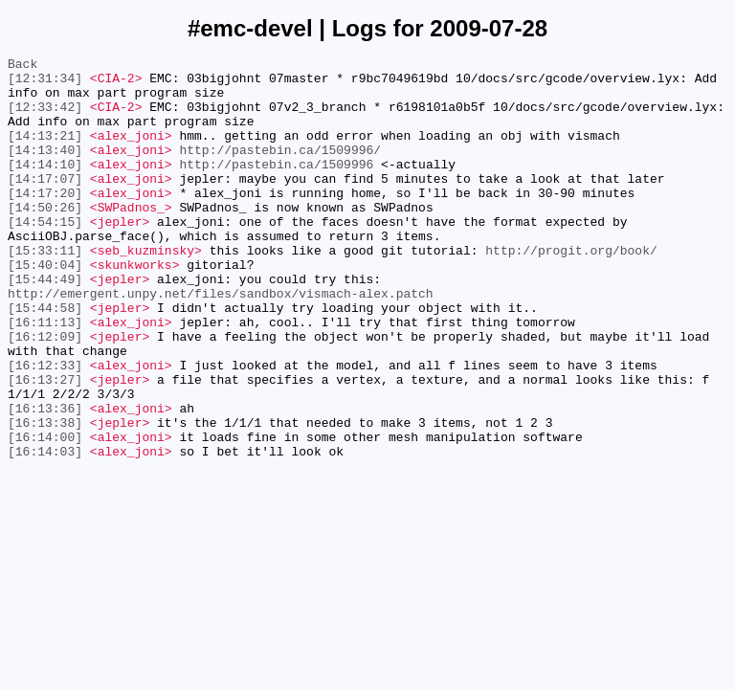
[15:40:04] (45, 307)
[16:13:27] (45, 445)
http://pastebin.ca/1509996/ (280, 169)
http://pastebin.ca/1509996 (276, 186)
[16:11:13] (45, 376)
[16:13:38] (45, 496)
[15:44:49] (45, 324)
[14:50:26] (45, 238)
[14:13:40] (45, 169)
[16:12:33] (45, 427)
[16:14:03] (45, 531)
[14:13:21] (45, 152)
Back (22, 66)
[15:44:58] (45, 358)
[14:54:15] (45, 255)
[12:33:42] (45, 117)
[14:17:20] (45, 221)
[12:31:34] (45, 83)
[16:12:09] (45, 393)
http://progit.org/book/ (571, 290)
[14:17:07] (45, 203)
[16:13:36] (45, 479)
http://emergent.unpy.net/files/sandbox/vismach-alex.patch (221, 341)
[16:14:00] (45, 513)
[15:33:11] (45, 290)
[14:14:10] (45, 186)
